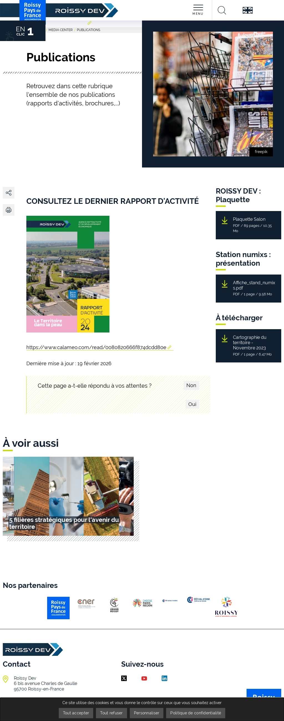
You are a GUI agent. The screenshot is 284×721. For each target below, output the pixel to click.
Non (191, 385)
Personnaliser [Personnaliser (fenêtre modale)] (146, 713)
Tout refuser (111, 713)
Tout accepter (76, 713)
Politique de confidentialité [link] (195, 713)
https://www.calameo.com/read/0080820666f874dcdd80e (96, 347)
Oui (192, 404)
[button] (8, 210)
